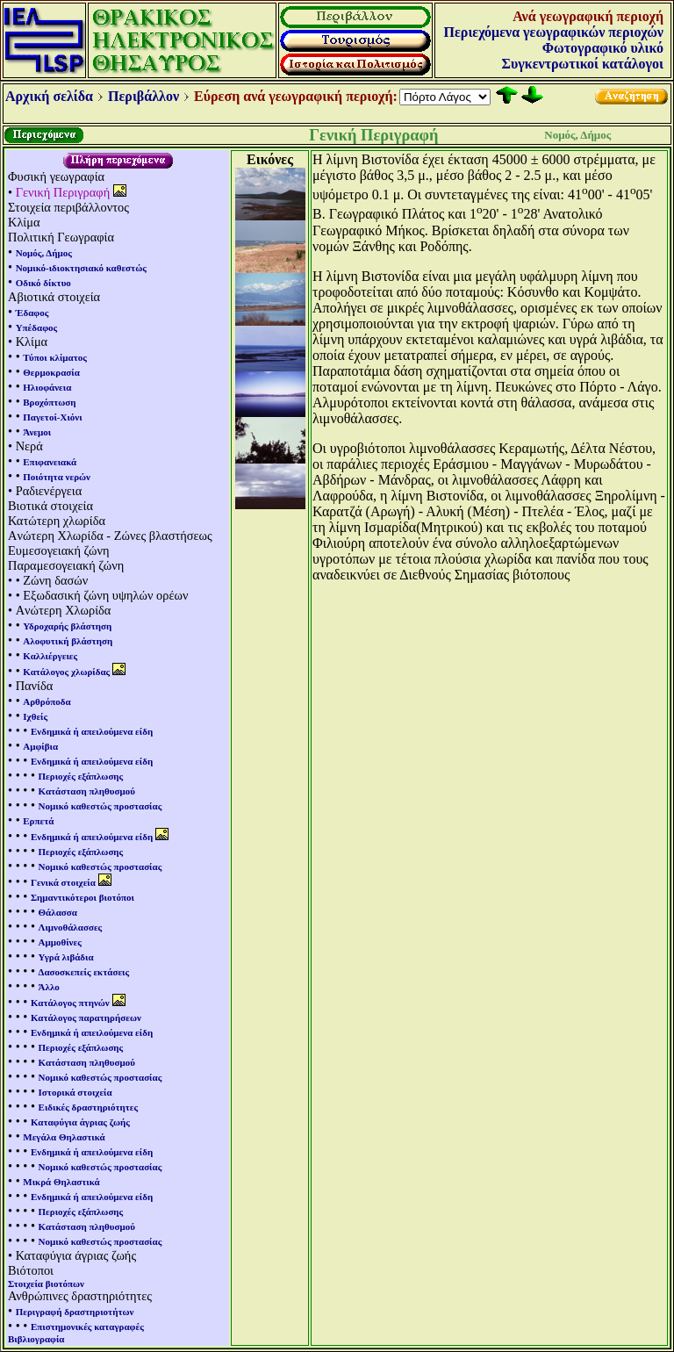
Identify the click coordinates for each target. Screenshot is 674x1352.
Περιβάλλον (143, 96)
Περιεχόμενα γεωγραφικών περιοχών (553, 32)
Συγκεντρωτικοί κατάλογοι (582, 63)
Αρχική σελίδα (49, 96)
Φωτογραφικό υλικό (602, 47)
